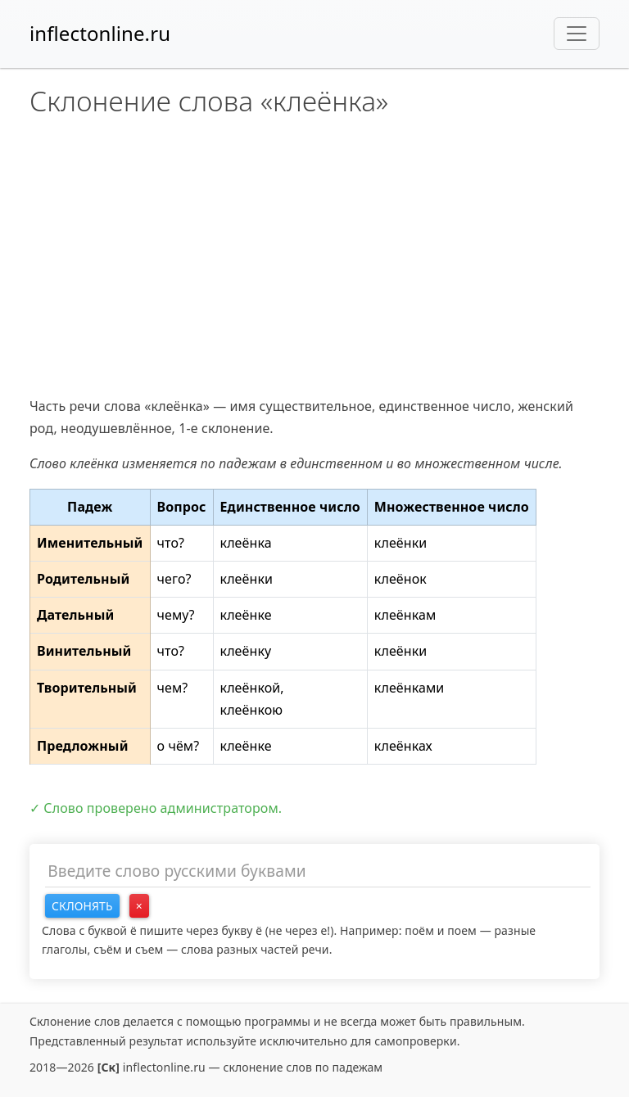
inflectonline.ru (99, 33)
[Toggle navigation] (577, 33)
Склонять (82, 906)
